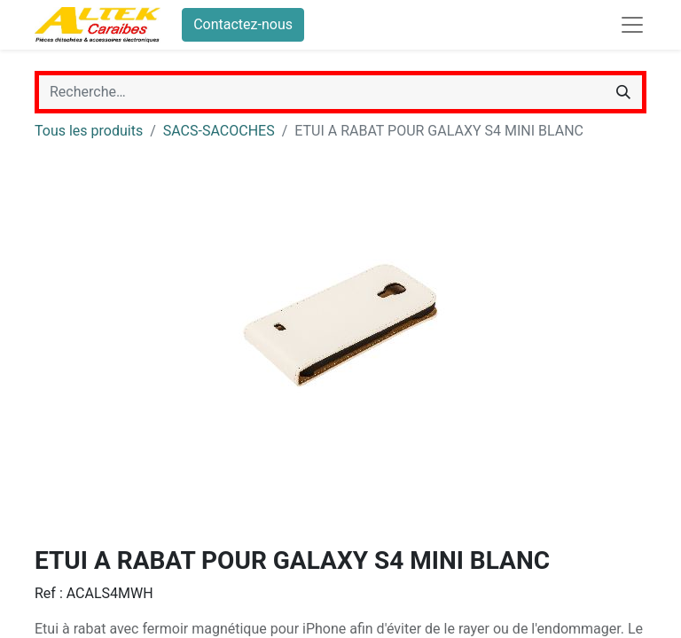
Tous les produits (89, 130)
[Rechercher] (623, 92)
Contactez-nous (243, 24)
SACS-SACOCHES (219, 130)
